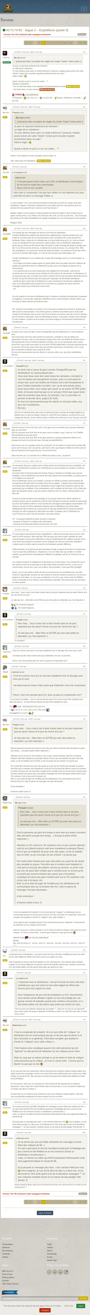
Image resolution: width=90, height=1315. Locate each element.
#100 (83, 1132)
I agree (81, 1306)
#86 (84, 360)
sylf (4, 956)
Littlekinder (17, 173)
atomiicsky (7, 535)
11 (70, 43)
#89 (84, 529)
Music (49, 1251)
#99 (84, 1102)
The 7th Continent (18, 35)
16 (80, 43)
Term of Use (7, 1274)
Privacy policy (8, 1277)
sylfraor (19, 979)
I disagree (45, 1310)
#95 (84, 797)
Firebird (6, 58)
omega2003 (7, 234)
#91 (84, 614)
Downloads (52, 1254)
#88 (84, 461)
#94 (84, 719)
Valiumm (6, 173)
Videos (50, 1247)
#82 (84, 107)
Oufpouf (17, 58)
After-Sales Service (10, 1284)
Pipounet (6, 594)
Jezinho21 (6, 333)
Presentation (7, 1244)
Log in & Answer (44, 1213)
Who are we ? (8, 1271)
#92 (84, 646)
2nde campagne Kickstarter (39, 35)
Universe (6, 1247)
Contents (6, 1254)
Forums (7, 35)
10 (65, 43)
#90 (84, 588)
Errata (49, 1257)
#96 (84, 950)
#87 (84, 423)
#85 (84, 327)
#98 (84, 1019)
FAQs (49, 1244)
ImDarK (5, 672)
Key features (7, 1251)
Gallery (5, 1257)
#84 (84, 228)
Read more (69, 1306)
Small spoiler (73, 86)
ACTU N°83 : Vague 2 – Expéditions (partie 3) (35, 30)
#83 (84, 167)
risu (17, 178)
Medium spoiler (47, 89)
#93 (84, 666)
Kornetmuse (7, 803)
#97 (84, 972)
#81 (84, 52)
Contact (5, 1281)
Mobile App (52, 1260)
